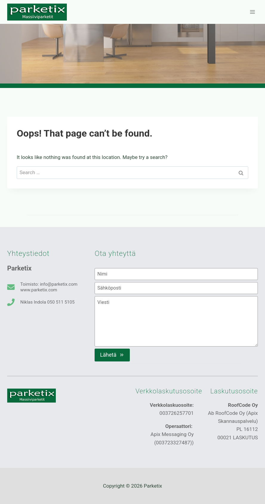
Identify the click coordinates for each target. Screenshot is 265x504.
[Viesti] (176, 321)
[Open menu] (252, 11)
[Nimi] (176, 274)
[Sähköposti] (176, 288)
